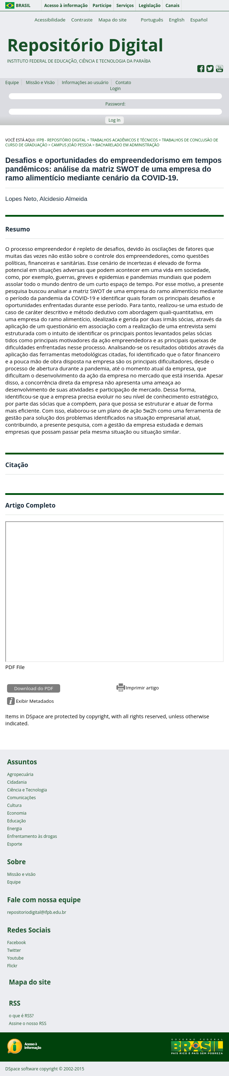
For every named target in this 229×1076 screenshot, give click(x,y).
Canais (172, 5)
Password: (115, 108)
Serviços (125, 5)
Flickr (12, 966)
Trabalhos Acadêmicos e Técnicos (124, 140)
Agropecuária (20, 774)
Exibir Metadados (35, 701)
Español (199, 20)
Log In (115, 120)
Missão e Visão (40, 82)
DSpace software (21, 1069)
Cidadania (17, 782)
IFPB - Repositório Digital (61, 140)
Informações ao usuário (85, 82)
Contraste (82, 20)
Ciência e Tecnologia (27, 790)
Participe (102, 5)
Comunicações (21, 798)
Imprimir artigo (142, 688)
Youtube (15, 958)
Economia (16, 813)
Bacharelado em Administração (128, 144)
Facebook (16, 943)
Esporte (14, 844)
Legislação (149, 5)
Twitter (14, 950)
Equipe (12, 82)
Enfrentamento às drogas (32, 836)
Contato (123, 82)
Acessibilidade (49, 20)
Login (115, 92)
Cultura (14, 805)
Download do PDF (33, 688)
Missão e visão (21, 874)
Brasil (23, 5)
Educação (16, 821)
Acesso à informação (66, 5)
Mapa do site (112, 20)
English (176, 20)
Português (152, 20)
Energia (14, 829)
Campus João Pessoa (71, 144)
